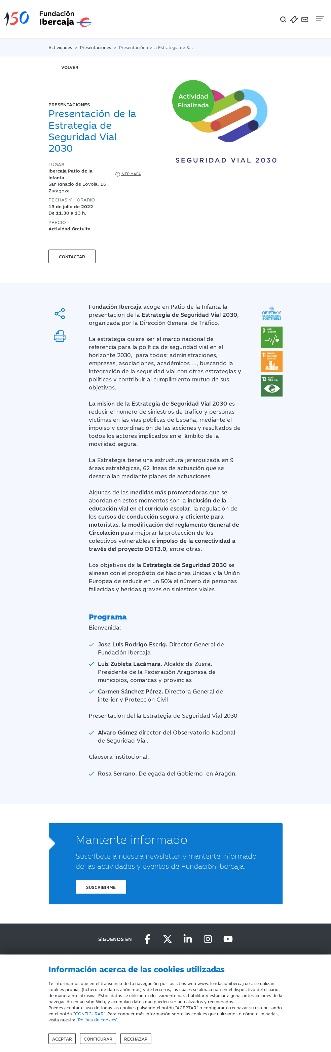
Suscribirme (101, 887)
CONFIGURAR (89, 1013)
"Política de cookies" (97, 1019)
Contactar (72, 256)
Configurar (98, 1039)
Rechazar (136, 1039)
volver (69, 67)
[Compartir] (59, 313)
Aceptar (62, 1039)
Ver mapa (127, 174)
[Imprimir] (59, 336)
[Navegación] (319, 19)
